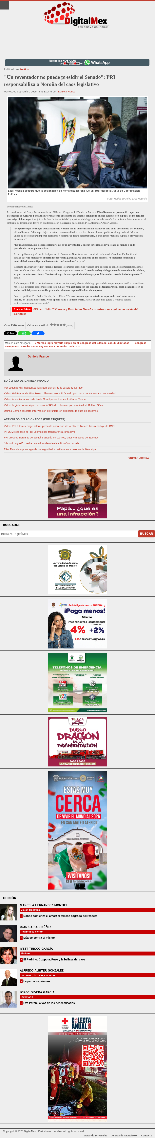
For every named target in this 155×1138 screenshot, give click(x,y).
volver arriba (138, 458)
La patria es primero (36, 981)
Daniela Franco (66, 92)
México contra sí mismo (39, 937)
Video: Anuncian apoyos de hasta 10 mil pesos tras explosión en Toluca (45, 399)
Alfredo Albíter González (42, 971)
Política (24, 69)
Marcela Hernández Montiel (44, 905)
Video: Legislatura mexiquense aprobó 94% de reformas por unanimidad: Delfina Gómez (54, 405)
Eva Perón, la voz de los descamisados (49, 1003)
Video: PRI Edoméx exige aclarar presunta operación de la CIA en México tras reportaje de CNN (59, 426)
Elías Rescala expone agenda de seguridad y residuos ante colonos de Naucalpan (50, 449)
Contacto (146, 1136)
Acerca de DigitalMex (124, 1136)
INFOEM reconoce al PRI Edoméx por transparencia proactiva (39, 432)
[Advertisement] (77, 42)
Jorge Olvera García (37, 992)
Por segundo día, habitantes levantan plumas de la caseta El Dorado (43, 388)
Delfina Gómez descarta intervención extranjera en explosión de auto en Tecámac (51, 411)
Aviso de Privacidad (95, 1136)
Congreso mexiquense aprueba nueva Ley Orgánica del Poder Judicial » (75, 345)
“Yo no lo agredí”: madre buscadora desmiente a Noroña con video (42, 443)
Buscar (146, 533)
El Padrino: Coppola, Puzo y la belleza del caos (54, 959)
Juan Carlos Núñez (35, 927)
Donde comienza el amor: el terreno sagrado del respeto (60, 915)
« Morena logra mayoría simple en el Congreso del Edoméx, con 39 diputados (82, 343)
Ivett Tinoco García (36, 949)
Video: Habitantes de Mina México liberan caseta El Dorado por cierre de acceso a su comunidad (59, 393)
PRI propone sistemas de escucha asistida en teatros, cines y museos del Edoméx (51, 438)
